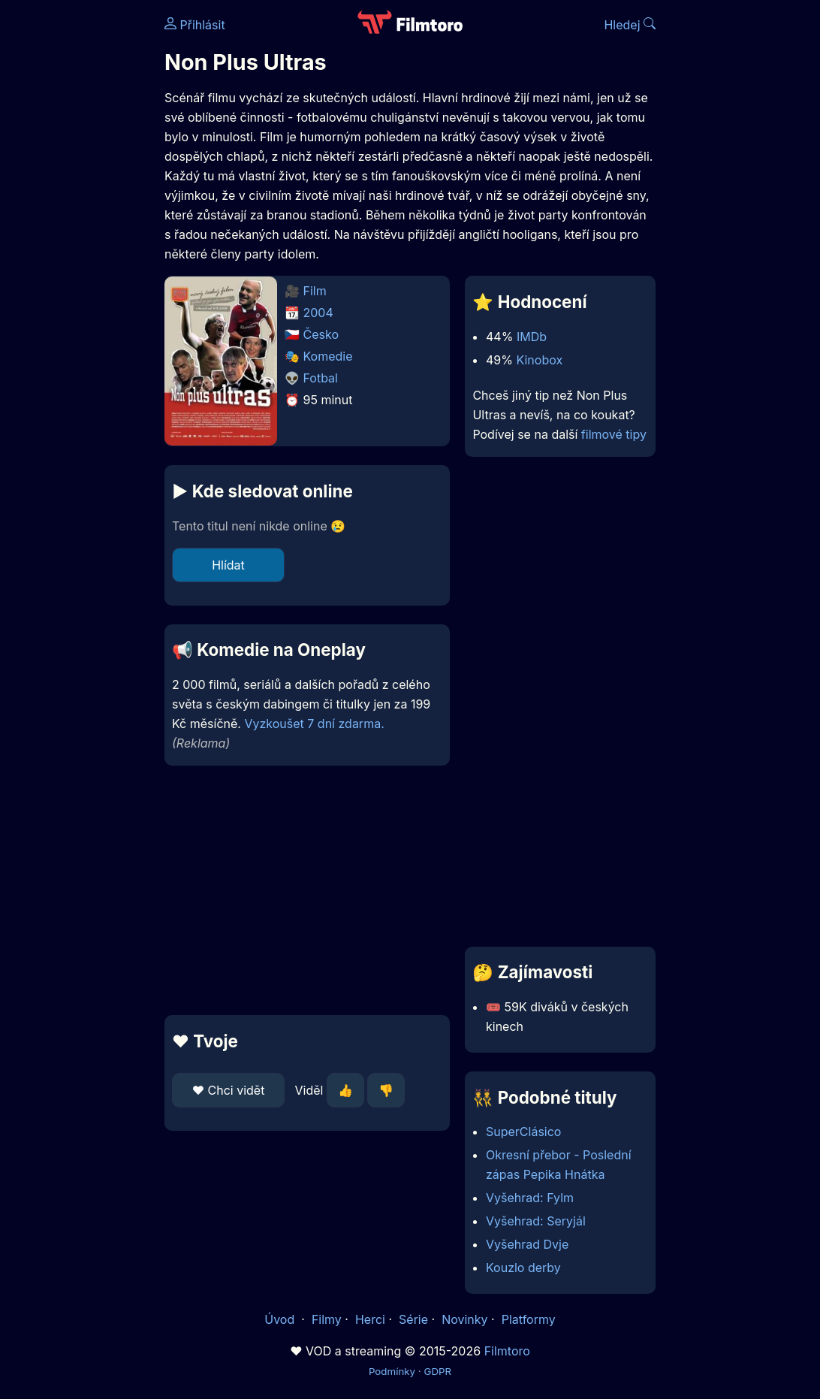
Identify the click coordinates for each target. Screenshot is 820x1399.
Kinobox (539, 359)
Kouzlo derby (523, 1267)
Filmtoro (507, 1350)
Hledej (630, 24)
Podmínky (392, 1371)
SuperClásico (523, 1131)
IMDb (532, 336)
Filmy (327, 1319)
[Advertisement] (302, 890)
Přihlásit (194, 24)
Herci (370, 1319)
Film (315, 290)
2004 (318, 312)
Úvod (280, 1319)
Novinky (464, 1319)
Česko (321, 334)
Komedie (328, 356)
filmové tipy (614, 434)
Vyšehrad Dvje (527, 1244)
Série (413, 1319)
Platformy (529, 1319)
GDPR (437, 1371)
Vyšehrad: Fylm (530, 1197)
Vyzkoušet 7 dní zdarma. (314, 723)
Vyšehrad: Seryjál (536, 1220)
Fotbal (320, 377)
